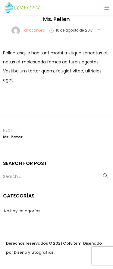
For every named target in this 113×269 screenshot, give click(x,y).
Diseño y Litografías (34, 252)
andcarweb (34, 30)
